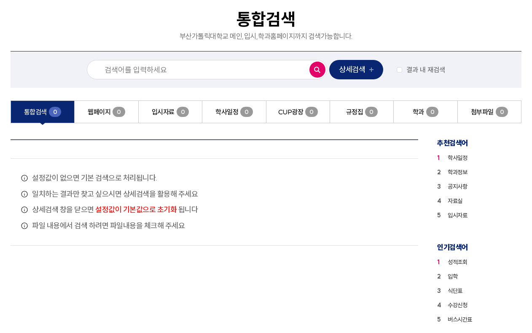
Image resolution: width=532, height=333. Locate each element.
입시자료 (457, 215)
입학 (452, 276)
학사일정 (457, 158)
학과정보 (457, 172)
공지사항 (457, 187)
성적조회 (457, 262)
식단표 (455, 291)
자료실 (455, 201)
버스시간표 (460, 319)
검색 (315, 67)
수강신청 (457, 305)
